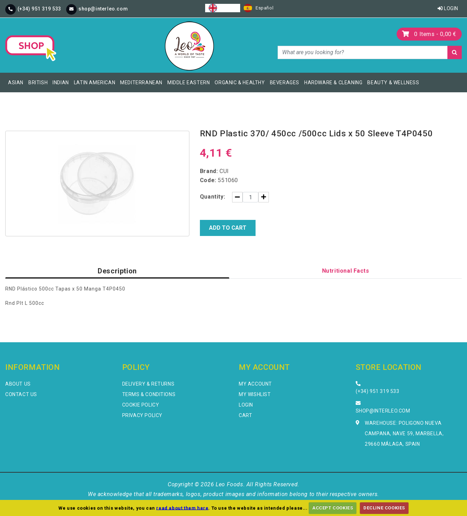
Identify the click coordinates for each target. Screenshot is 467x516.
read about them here (182, 507)
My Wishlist (255, 394)
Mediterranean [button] (141, 82)
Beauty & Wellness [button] (393, 82)
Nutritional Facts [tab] (345, 270)
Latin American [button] (94, 82)
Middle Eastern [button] (188, 82)
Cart (245, 415)
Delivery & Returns (148, 384)
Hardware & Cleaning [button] (333, 82)
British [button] (38, 82)
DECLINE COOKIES (384, 507)
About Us (18, 384)
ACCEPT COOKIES (332, 507)
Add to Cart (227, 227)
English (223, 8)
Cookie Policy (140, 405)
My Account (255, 384)
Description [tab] (117, 271)
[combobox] (222, 8)
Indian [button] (61, 82)
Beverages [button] (284, 82)
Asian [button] (15, 82)
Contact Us (21, 394)
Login (448, 8)
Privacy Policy (142, 415)
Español (258, 8)
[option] (258, 8)
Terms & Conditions (149, 394)
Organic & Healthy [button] (240, 82)
